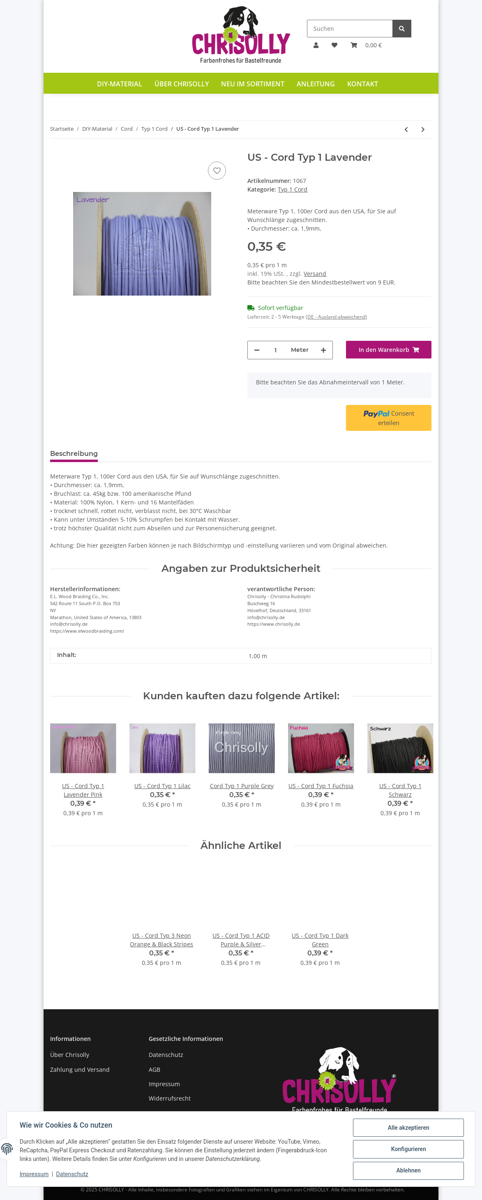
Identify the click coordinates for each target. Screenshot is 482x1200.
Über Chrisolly (182, 83)
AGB (154, 1069)
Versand (315, 273)
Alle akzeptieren (408, 1128)
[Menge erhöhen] (323, 350)
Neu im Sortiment (252, 83)
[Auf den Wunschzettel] (217, 171)
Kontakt (362, 83)
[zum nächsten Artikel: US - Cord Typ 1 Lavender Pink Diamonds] (423, 129)
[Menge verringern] (257, 350)
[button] (316, 45)
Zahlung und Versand (80, 1069)
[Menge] (275, 350)
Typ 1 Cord (292, 189)
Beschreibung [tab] (74, 454)
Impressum (164, 1084)
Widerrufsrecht (170, 1098)
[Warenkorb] (366, 45)
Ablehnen (408, 1171)
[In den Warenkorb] (388, 349)
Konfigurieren (407, 1149)
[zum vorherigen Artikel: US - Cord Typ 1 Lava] (406, 129)
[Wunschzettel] (334, 45)
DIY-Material (119, 83)
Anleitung (316, 83)
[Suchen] (350, 28)
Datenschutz (166, 1055)
